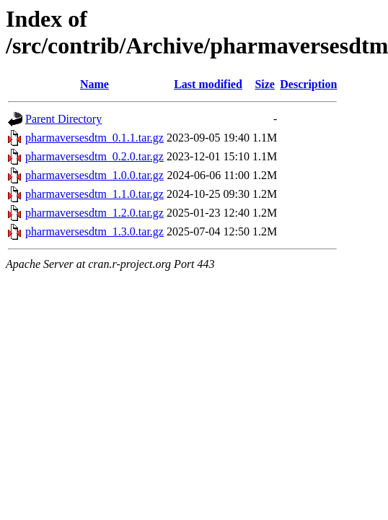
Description (308, 84)
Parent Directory (63, 119)
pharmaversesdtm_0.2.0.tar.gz (94, 156)
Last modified (208, 84)
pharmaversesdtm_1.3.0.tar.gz (94, 231)
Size (265, 84)
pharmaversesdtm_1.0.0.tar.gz (94, 175)
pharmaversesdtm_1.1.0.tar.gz (94, 194)
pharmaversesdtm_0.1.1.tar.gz (94, 137)
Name (94, 84)
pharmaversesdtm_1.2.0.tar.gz (94, 213)
